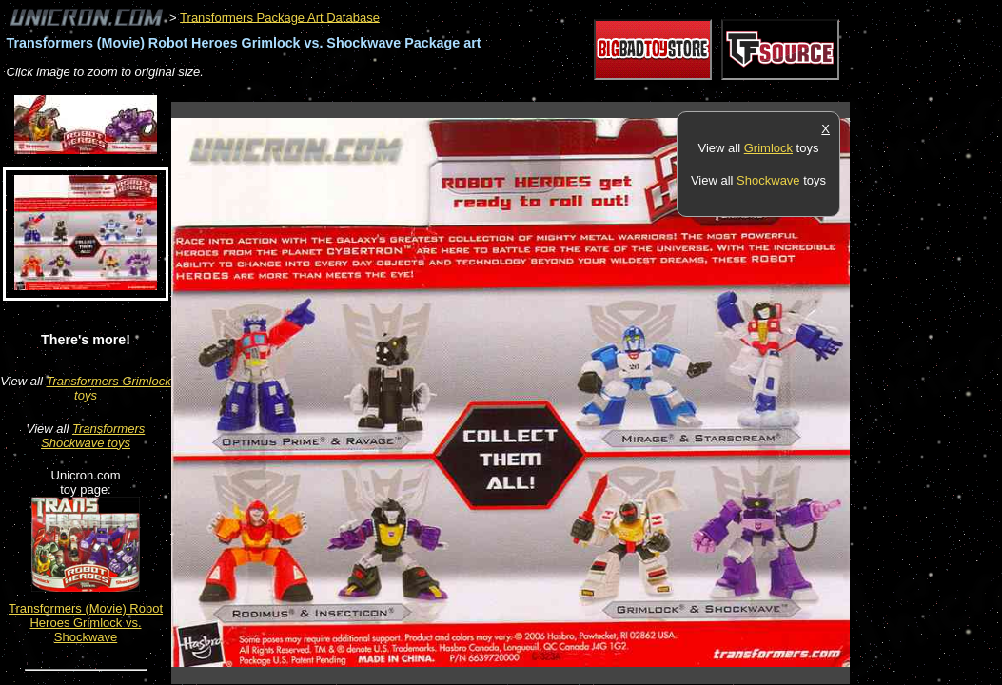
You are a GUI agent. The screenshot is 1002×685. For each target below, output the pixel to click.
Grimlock (768, 148)
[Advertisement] (517, 92)
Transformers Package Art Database (280, 17)
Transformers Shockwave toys (93, 435)
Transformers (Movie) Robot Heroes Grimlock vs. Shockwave (86, 622)
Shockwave (768, 180)
